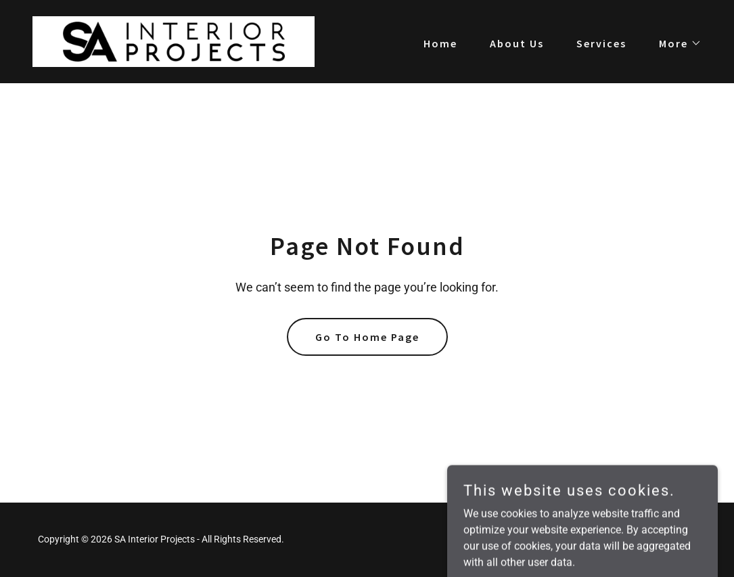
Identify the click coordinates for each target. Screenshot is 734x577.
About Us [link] (517, 43)
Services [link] (601, 43)
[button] (675, 43)
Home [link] (440, 43)
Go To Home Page (367, 337)
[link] (173, 40)
